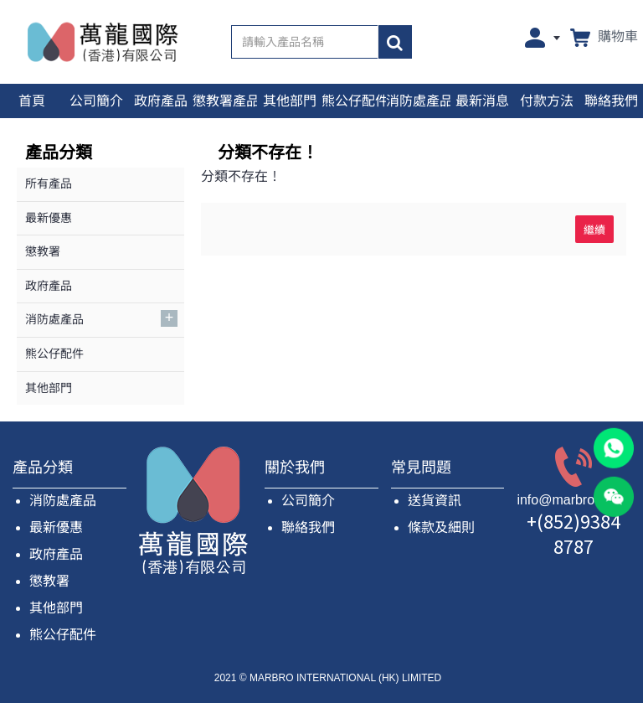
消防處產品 (62, 501)
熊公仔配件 (62, 635)
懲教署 (49, 581)
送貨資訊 (434, 501)
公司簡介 (308, 501)
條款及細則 (441, 527)
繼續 (594, 228)
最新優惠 (56, 527)
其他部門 (56, 608)
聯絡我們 (308, 527)
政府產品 (56, 554)
